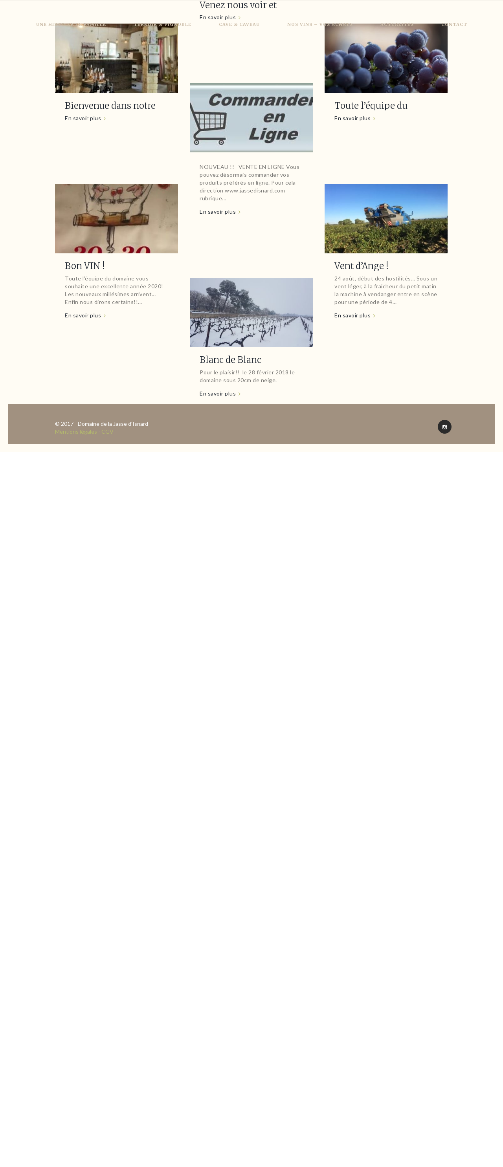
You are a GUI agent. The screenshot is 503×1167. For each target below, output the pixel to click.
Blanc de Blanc (230, 359)
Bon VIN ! (85, 265)
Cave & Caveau (239, 24)
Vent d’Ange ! (361, 265)
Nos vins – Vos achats (320, 24)
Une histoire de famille (71, 24)
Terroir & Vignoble (162, 24)
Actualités (397, 24)
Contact (454, 24)
